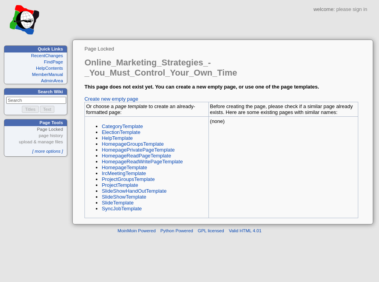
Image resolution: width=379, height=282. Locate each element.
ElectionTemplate (121, 132)
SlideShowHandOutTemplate (134, 191)
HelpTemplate (117, 138)
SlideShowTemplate (124, 197)
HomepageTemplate (124, 167)
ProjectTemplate (120, 185)
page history (51, 135)
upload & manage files (41, 141)
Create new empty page (111, 99)
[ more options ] (47, 151)
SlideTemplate (117, 203)
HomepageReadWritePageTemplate (142, 161)
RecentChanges (47, 55)
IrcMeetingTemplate (124, 173)
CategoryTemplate (122, 126)
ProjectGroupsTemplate (128, 179)
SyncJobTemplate (122, 209)
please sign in (351, 9)
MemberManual (47, 74)
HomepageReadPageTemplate (136, 156)
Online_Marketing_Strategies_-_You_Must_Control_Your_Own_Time (160, 68)
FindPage (53, 62)
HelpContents (49, 68)
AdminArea (52, 80)
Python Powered (176, 230)
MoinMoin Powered (137, 230)
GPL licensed (211, 230)
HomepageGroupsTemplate (132, 144)
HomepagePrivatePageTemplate (138, 150)
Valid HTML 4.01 (245, 230)
